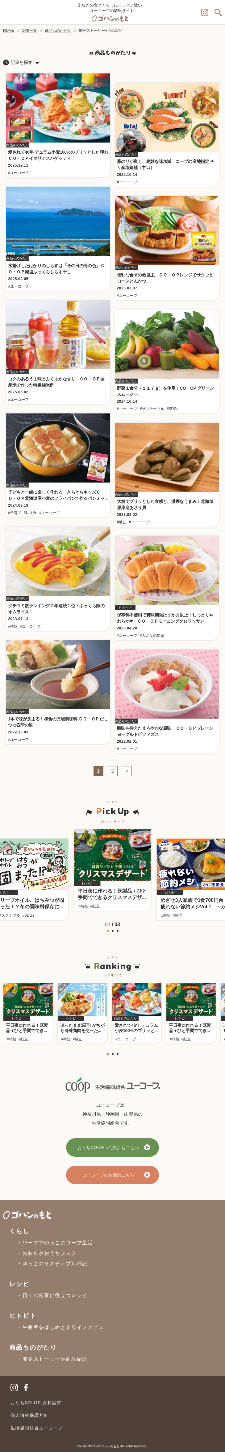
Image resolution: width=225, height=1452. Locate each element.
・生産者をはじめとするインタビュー (63, 1327)
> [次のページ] (126, 771)
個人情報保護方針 (29, 1415)
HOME (8, 30)
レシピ (19, 1283)
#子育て (14, 513)
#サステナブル (152, 409)
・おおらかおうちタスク (47, 1253)
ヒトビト (22, 1315)
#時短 (13, 626)
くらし (19, 1231)
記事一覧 (29, 30)
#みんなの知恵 (152, 635)
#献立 (122, 522)
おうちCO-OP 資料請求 (36, 1402)
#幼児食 (30, 513)
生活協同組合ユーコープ (36, 1427)
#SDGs (173, 409)
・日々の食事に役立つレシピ (52, 1295)
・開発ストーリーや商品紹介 (52, 1359)
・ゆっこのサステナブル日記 (52, 1263)
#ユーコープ (18, 173)
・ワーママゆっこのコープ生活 (55, 1242)
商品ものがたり (58, 30)
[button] (102, 931)
